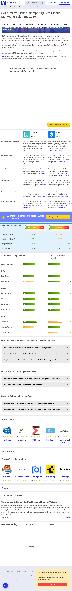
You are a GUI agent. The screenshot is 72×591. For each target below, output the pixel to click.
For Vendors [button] (65, 3)
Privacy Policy (9, 571)
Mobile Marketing (11, 7)
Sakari (26, 7)
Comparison (17, 24)
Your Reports (52, 2)
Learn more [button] (46, 580)
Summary (5, 24)
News (66, 24)
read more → (59, 150)
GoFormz (20, 7)
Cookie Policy (33, 571)
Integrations (55, 24)
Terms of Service (21, 571)
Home (2, 7)
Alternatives (42, 24)
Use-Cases (29, 24)
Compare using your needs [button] (58, 217)
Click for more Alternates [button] (58, 124)
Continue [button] (52, 584)
